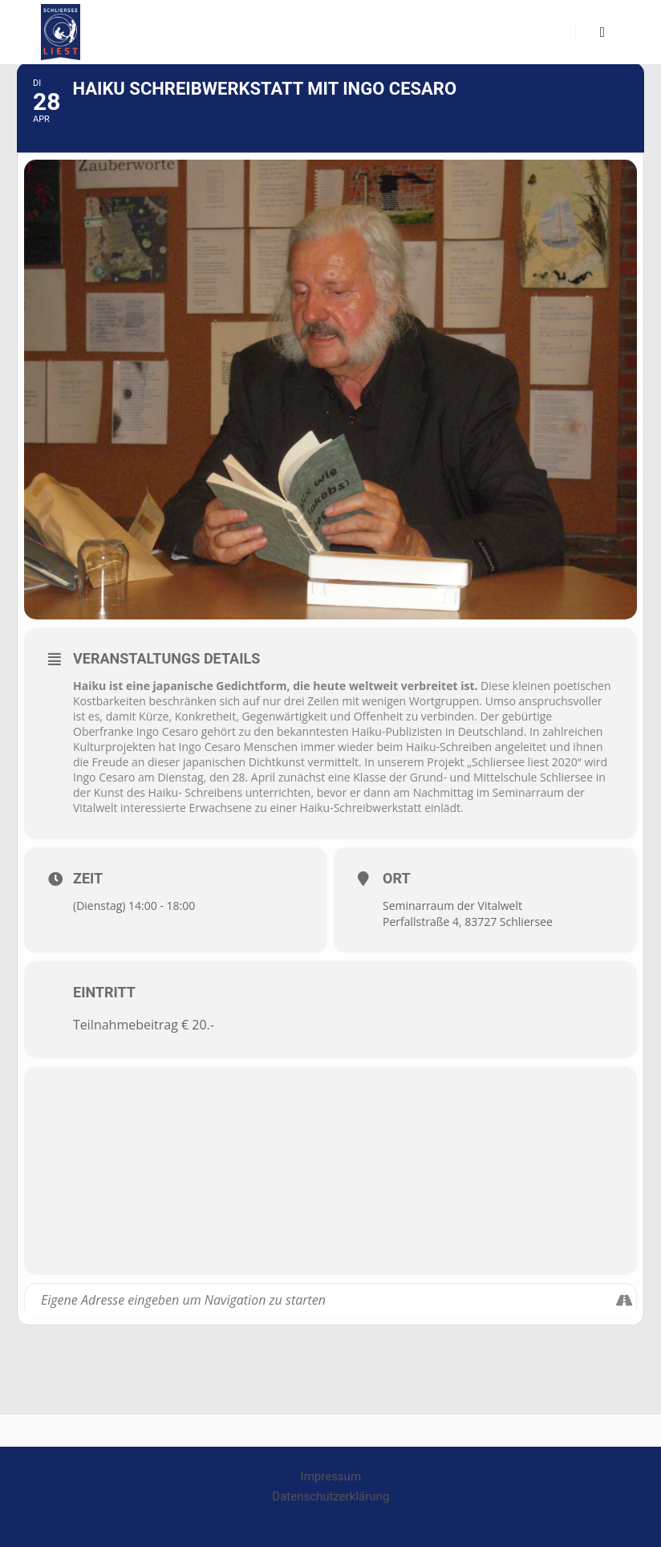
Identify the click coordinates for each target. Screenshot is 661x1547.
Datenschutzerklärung (330, 1496)
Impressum (331, 1476)
